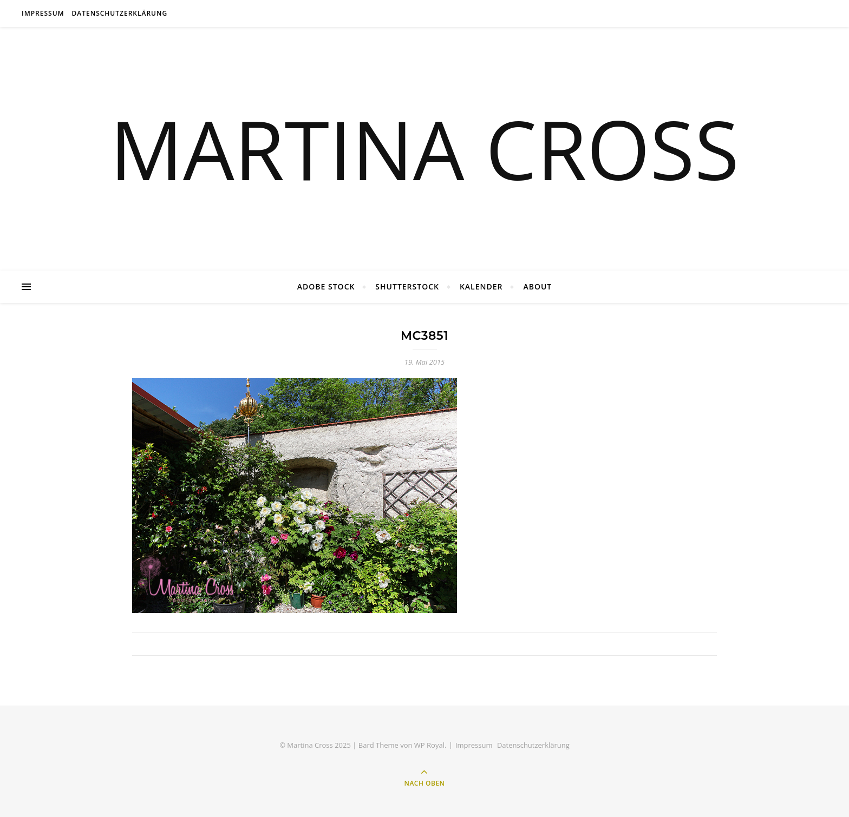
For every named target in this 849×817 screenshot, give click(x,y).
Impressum (43, 13)
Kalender (481, 286)
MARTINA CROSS (424, 148)
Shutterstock (407, 286)
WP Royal (429, 745)
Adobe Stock (326, 286)
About (537, 286)
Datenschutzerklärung (120, 13)
